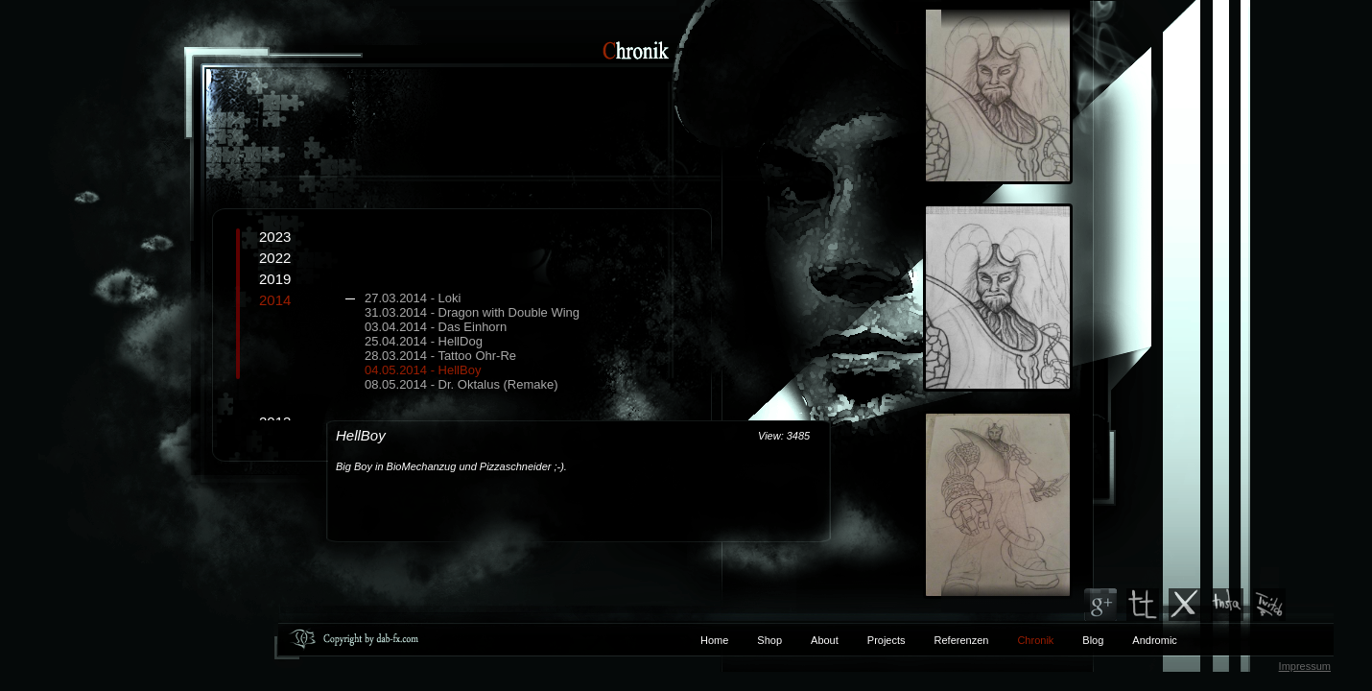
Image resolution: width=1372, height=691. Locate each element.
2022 (275, 258)
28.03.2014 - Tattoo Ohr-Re (440, 355)
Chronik (1035, 640)
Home (714, 640)
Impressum (1305, 666)
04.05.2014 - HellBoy (423, 370)
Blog (1092, 640)
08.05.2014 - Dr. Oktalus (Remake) (461, 384)
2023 (275, 236)
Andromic (1154, 640)
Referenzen (947, 640)
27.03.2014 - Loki (413, 298)
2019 (275, 279)
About (825, 640)
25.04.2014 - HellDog (424, 341)
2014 (484, 342)
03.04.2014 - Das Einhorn (436, 327)
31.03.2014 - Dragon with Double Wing (472, 312)
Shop (769, 640)
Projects (886, 640)
